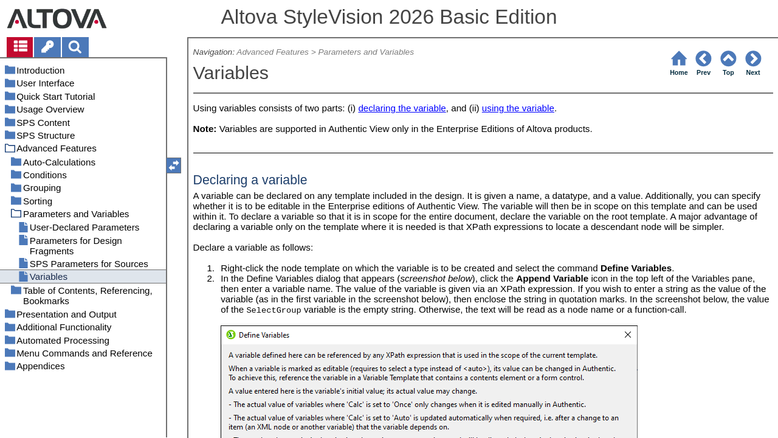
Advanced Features (272, 52)
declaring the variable (402, 108)
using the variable (518, 108)
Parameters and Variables (366, 52)
